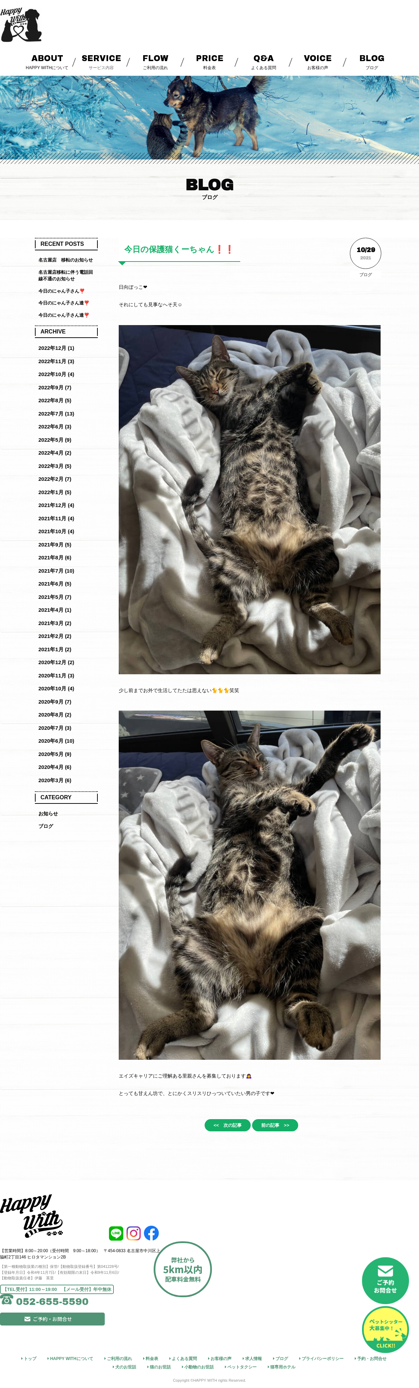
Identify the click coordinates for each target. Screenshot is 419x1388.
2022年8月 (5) (54, 400)
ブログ (372, 62)
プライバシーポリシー (323, 1357)
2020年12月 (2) (56, 662)
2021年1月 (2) (54, 649)
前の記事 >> (282, 1126)
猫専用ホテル (282, 1366)
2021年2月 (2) (54, 636)
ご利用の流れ (155, 62)
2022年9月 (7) (54, 387)
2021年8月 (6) (54, 557)
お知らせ (48, 814)
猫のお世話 (160, 1366)
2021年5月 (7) (54, 597)
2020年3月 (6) (54, 780)
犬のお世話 (125, 1366)
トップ (30, 1357)
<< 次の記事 (220, 1126)
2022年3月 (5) (54, 466)
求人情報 (253, 1357)
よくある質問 (264, 62)
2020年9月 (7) (54, 702)
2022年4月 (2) (54, 453)
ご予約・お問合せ (78, 1328)
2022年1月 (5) (54, 492)
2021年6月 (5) (54, 584)
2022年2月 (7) (54, 479)
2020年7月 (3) (54, 728)
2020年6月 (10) (56, 741)
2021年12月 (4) (56, 505)
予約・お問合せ (372, 1357)
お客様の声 (318, 62)
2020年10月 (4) (56, 688)
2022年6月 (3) (54, 426)
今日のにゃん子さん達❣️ (63, 303)
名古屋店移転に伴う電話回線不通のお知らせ (65, 276)
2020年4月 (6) (54, 767)
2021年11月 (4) (56, 518)
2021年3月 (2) (54, 623)
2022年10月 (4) (56, 374)
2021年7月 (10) (56, 571)
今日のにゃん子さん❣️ (61, 291)
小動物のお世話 (199, 1366)
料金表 (210, 62)
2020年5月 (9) (54, 754)
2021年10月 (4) (56, 531)
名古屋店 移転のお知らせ (65, 260)
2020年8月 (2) (54, 715)
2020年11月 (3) (56, 675)
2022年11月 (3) (56, 361)
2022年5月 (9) (54, 440)
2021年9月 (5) (54, 545)
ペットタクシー (242, 1366)
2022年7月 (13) (56, 414)
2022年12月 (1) (56, 348)
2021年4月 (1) (54, 610)
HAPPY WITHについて (47, 62)
